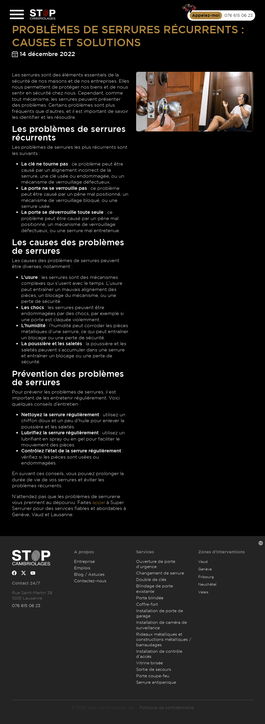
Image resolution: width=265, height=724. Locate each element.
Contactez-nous (90, 580)
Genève (205, 569)
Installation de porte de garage (159, 613)
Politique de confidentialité (166, 707)
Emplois (82, 567)
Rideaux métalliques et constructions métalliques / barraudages (163, 639)
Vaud (203, 561)
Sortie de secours (153, 669)
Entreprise (84, 561)
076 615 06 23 (26, 605)
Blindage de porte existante (154, 588)
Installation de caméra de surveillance (161, 625)
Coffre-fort (147, 604)
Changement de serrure (160, 573)
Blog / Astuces (89, 574)
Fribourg (206, 577)
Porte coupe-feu (152, 675)
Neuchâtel (207, 584)
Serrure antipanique (156, 682)
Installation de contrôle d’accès (159, 654)
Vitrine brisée (149, 662)
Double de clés (151, 579)
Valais (203, 592)
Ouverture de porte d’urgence (155, 564)
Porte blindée (149, 597)
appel (98, 502)
